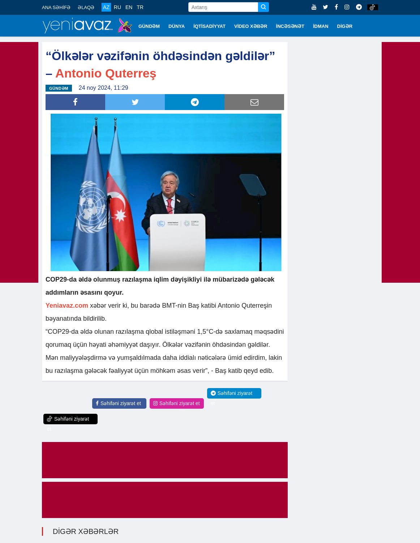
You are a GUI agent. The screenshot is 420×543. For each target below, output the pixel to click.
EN (128, 7)
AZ (106, 7)
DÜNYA (176, 26)
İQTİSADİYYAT (209, 26)
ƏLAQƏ (86, 7)
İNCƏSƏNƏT (290, 26)
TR (140, 7)
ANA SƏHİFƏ (56, 7)
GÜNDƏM (149, 26)
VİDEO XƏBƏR (250, 26)
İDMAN (321, 26)
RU (117, 7)
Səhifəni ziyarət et (118, 403)
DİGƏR (345, 26)
